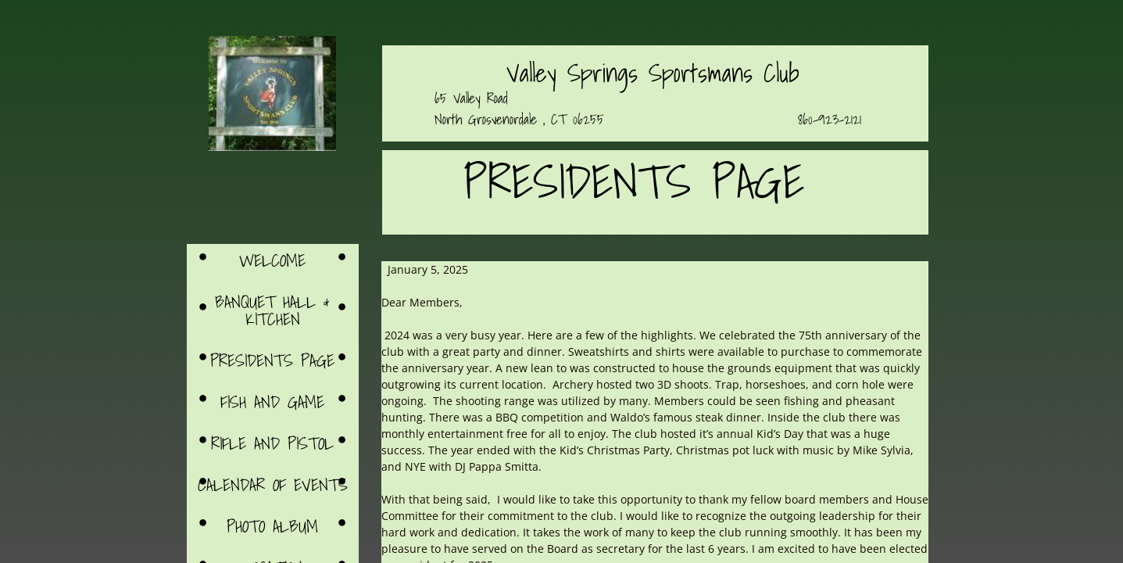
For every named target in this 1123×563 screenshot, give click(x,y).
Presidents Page (272, 360)
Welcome (272, 260)
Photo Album (272, 526)
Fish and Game (272, 401)
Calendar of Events (273, 484)
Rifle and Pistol (272, 443)
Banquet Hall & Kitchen (272, 310)
